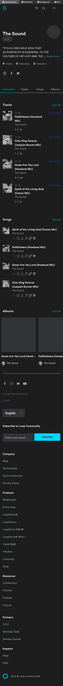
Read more (52, 56)
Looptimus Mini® (13, 529)
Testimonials (10, 468)
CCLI (6, 624)
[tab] (8, 89)
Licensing (8, 559)
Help (5, 655)
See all (56, 105)
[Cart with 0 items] (37, 8)
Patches (7, 551)
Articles (7, 590)
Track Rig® (9, 544)
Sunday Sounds (12, 639)
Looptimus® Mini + (14, 536)
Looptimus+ (10, 522)
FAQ (5, 663)
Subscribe (47, 437)
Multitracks (9, 499)
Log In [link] (6, 400)
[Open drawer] (54, 8)
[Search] (43, 8)
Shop (6, 566)
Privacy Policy (11, 483)
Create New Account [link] (15, 393)
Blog (5, 461)
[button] (5, 73)
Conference (10, 583)
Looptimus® (10, 514)
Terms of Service (13, 475)
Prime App (9, 507)
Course (7, 605)
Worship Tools (11, 631)
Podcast (7, 597)
